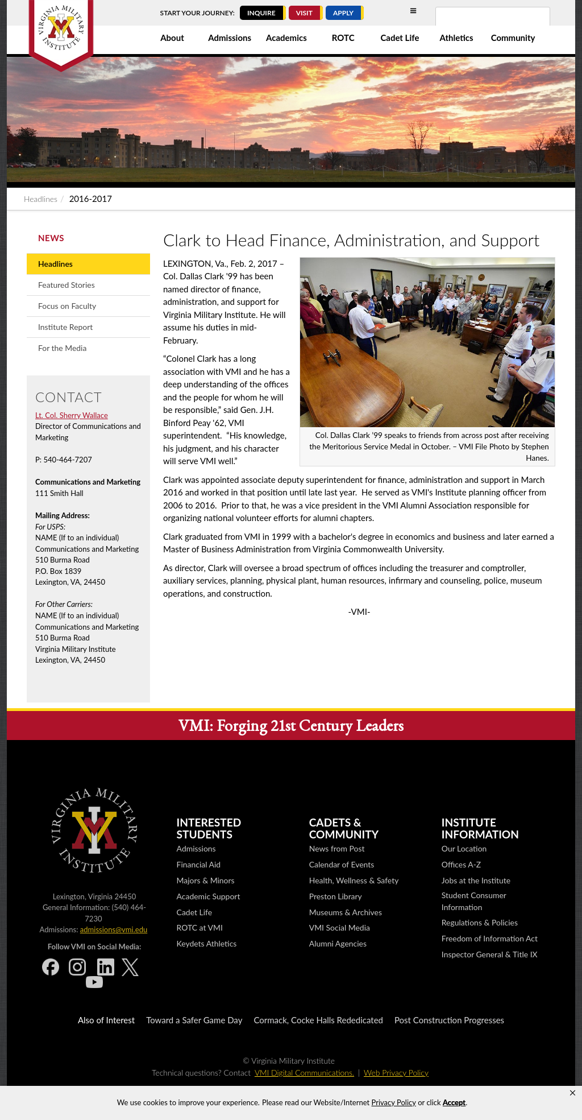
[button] (572, 1093)
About (172, 37)
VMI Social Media (339, 927)
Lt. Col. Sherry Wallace (71, 415)
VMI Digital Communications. (304, 1072)
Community (513, 37)
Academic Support (208, 896)
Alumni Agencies (338, 943)
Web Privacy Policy (396, 1072)
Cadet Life (399, 37)
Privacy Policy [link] (394, 1102)
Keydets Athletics (207, 943)
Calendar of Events (341, 864)
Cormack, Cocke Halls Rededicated (318, 1020)
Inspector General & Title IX (490, 954)
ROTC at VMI (200, 927)
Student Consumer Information (474, 901)
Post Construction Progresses (449, 1020)
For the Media (62, 348)
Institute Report (65, 327)
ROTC (343, 37)
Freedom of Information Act (490, 938)
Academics (286, 37)
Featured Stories (66, 285)
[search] (478, 23)
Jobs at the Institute (476, 880)
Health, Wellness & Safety (354, 880)
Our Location (464, 848)
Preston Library (335, 896)
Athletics (456, 37)
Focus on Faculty (67, 306)
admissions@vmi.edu (113, 929)
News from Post (337, 848)
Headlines (40, 199)
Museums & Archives (345, 912)
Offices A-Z (461, 864)
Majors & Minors (206, 880)
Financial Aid (199, 864)
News (51, 238)
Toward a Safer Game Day (194, 1020)
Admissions (229, 37)
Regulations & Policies (480, 922)
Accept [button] (454, 1102)
